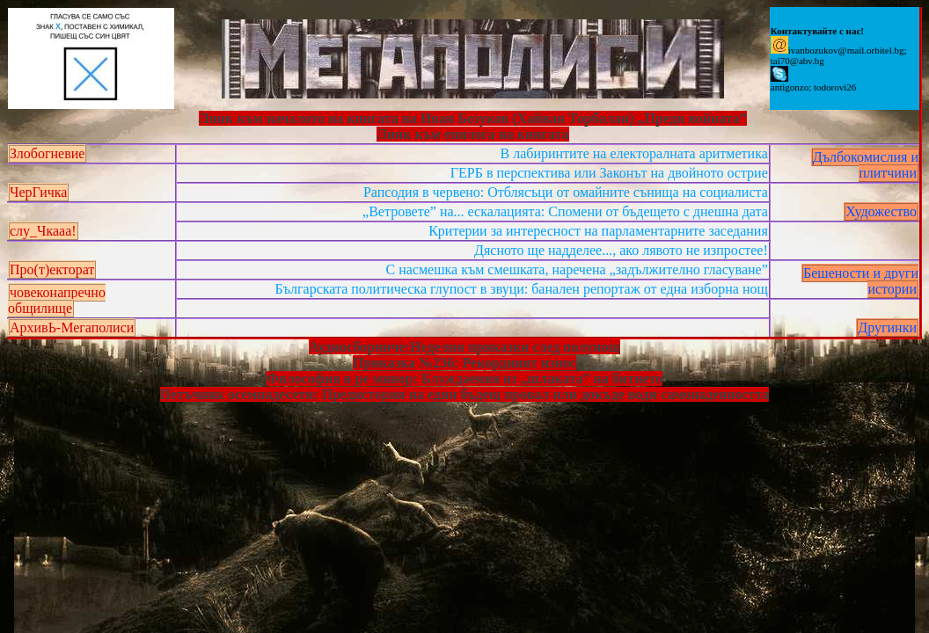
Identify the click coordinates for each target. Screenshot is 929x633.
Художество (881, 211)
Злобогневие (47, 153)
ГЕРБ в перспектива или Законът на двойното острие (609, 172)
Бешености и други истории (860, 281)
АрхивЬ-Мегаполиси (72, 327)
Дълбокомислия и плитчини (865, 164)
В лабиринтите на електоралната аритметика (634, 153)
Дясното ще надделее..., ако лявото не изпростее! (621, 250)
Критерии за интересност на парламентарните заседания (598, 230)
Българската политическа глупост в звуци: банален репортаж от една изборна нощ (521, 288)
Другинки (887, 327)
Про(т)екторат (52, 269)
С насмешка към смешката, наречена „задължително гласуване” (577, 269)
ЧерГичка (38, 192)
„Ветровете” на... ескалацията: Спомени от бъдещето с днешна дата (565, 211)
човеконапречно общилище (57, 300)
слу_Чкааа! (43, 230)
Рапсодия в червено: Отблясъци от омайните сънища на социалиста (565, 192)
